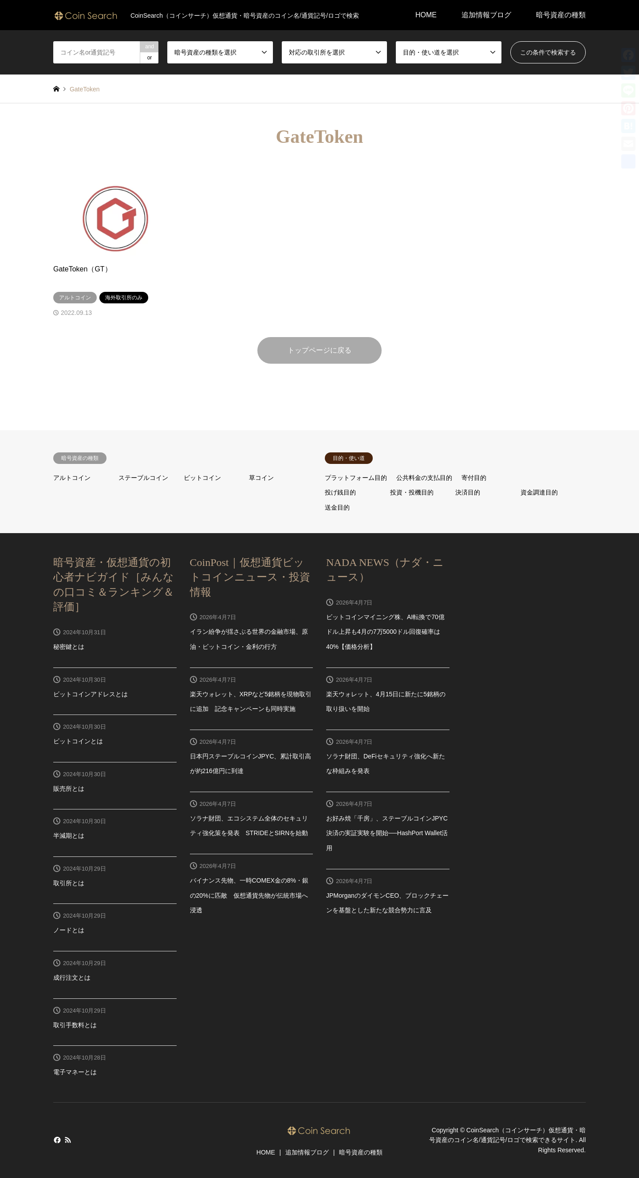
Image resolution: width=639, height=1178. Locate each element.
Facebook (56, 1140)
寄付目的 (474, 477)
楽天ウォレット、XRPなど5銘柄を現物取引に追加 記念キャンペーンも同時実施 (251, 702)
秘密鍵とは (68, 646)
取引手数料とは (75, 1025)
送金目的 (337, 507)
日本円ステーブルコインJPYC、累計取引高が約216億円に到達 (251, 764)
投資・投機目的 (412, 492)
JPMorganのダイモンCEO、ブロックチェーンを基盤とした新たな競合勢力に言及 (387, 903)
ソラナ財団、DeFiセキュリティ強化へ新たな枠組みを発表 (385, 764)
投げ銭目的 (340, 492)
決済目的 (467, 492)
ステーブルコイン (143, 477)
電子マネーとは (75, 1072)
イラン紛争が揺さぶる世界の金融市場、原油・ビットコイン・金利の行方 (249, 639)
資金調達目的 (539, 492)
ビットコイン (202, 477)
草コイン (261, 477)
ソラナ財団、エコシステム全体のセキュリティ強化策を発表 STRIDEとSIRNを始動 (249, 826)
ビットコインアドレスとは (90, 694)
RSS (68, 1140)
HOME (426, 15)
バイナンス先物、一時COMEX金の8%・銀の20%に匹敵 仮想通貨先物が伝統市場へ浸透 (249, 895)
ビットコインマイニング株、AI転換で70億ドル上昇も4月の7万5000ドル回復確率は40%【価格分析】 (385, 631)
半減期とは (68, 835)
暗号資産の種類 (561, 15)
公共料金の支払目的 (424, 477)
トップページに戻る (319, 350)
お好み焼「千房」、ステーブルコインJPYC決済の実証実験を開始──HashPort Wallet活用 (387, 833)
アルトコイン (72, 477)
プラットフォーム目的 (356, 477)
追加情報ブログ (486, 15)
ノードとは (68, 930)
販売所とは (68, 788)
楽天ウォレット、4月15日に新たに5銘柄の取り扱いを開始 (386, 702)
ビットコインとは (78, 741)
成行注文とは (72, 977)
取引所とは (68, 883)
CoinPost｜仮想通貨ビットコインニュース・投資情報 (250, 577)
